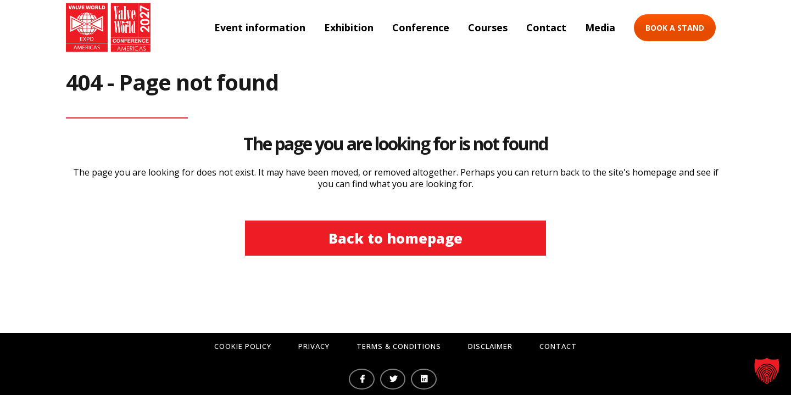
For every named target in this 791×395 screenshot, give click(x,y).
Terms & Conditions (398, 346)
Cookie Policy (242, 346)
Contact (558, 346)
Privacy (314, 346)
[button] (767, 371)
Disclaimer (490, 346)
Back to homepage (395, 238)
